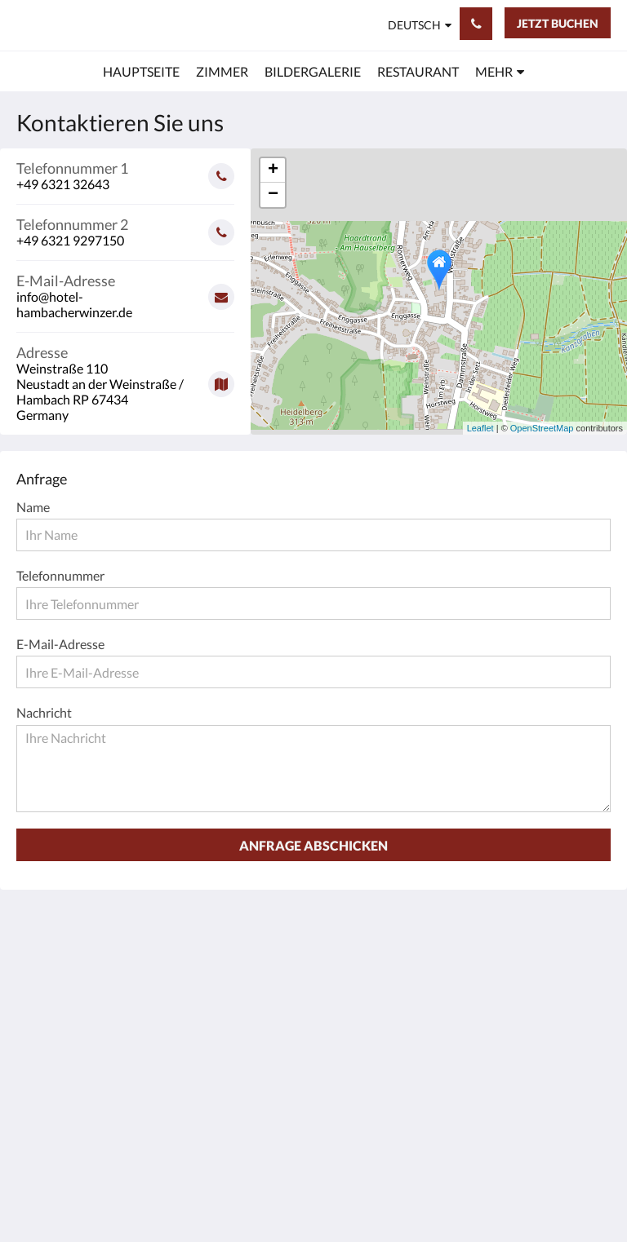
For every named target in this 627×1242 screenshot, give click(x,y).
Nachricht (44, 712)
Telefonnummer (60, 575)
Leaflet (480, 428)
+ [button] (273, 170)
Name (33, 507)
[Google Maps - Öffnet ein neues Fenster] (125, 377)
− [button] (273, 195)
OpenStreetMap (542, 428)
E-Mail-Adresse (60, 644)
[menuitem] (141, 71)
